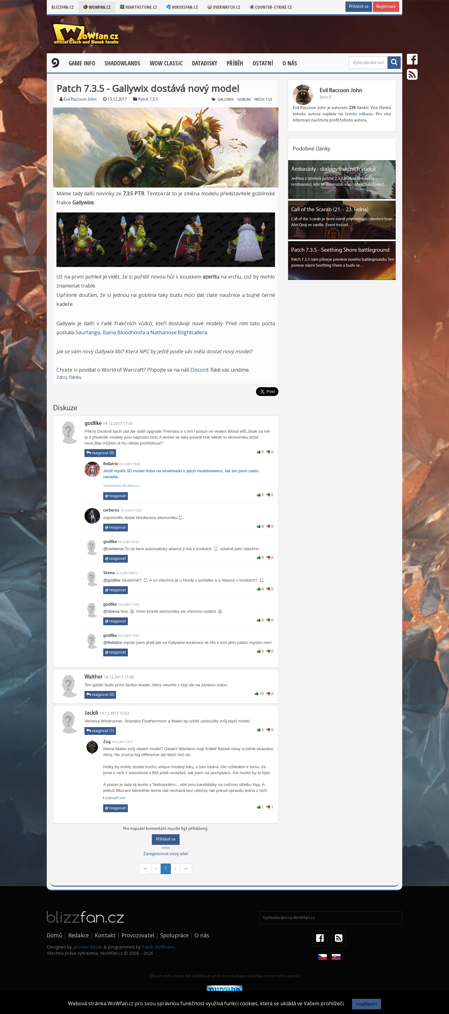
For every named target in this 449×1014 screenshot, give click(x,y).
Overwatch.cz (223, 7)
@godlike (112, 580)
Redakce (78, 935)
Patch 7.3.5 (148, 99)
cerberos (111, 510)
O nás (289, 63)
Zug (107, 742)
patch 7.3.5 (263, 100)
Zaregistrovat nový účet (165, 854)
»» (186, 868)
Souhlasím (366, 1004)
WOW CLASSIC (166, 63)
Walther (93, 677)
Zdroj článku (68, 377)
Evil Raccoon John (80, 99)
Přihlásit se (359, 6)
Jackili (91, 713)
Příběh (235, 63)
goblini (244, 100)
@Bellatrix (112, 642)
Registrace (386, 6)
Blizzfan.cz (62, 7)
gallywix (226, 100)
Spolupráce (174, 935)
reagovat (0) (100, 694)
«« (145, 868)
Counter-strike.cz (271, 7)
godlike (93, 423)
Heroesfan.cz (182, 7)
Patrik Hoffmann (158, 947)
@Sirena (111, 611)
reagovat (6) (100, 452)
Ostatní (263, 63)
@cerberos (113, 548)
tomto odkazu (359, 114)
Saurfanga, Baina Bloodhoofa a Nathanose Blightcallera (141, 332)
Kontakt (105, 935)
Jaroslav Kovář (87, 947)
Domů (54, 935)
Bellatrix (110, 464)
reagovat (115, 496)
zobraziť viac (114, 798)
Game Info (82, 63)
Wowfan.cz (97, 7)
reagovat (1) (100, 730)
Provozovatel (138, 935)
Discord (199, 369)
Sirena (109, 573)
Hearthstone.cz (138, 7)
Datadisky (204, 63)
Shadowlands (122, 63)
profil (334, 120)
